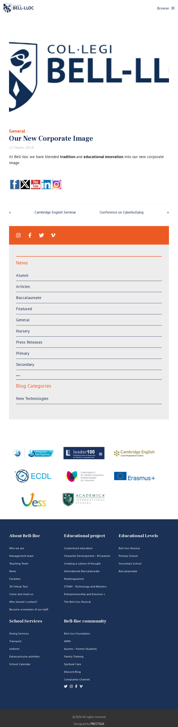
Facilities (15, 578)
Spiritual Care (72, 664)
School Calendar (19, 664)
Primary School (128, 556)
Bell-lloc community (85, 621)
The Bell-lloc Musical (77, 601)
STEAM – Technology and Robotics (85, 586)
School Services (25, 621)
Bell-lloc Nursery (129, 548)
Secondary (25, 364)
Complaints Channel (77, 679)
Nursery (23, 331)
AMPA (67, 641)
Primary (22, 353)
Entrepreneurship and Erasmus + (84, 594)
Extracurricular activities (24, 656)
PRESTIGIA (97, 724)
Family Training (73, 656)
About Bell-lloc (24, 536)
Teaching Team (18, 563)
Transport (15, 641)
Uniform (14, 648)
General (17, 131)
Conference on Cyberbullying (121, 212)
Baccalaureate (28, 297)
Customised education (78, 548)
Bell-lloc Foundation (77, 633)
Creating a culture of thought (82, 563)
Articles (23, 286)
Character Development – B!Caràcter (87, 556)
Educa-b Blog (72, 671)
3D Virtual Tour (18, 586)
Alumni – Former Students (80, 648)
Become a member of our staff (28, 609)
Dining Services (19, 633)
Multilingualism (74, 578)
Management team (21, 556)
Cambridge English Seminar (55, 212)
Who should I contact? (23, 601)
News (12, 571)
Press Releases (29, 342)
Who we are (16, 548)
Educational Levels (138, 536)
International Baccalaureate (82, 571)
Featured (24, 308)
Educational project (84, 536)
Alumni (22, 275)
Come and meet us (21, 594)
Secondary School (130, 563)
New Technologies (32, 398)
